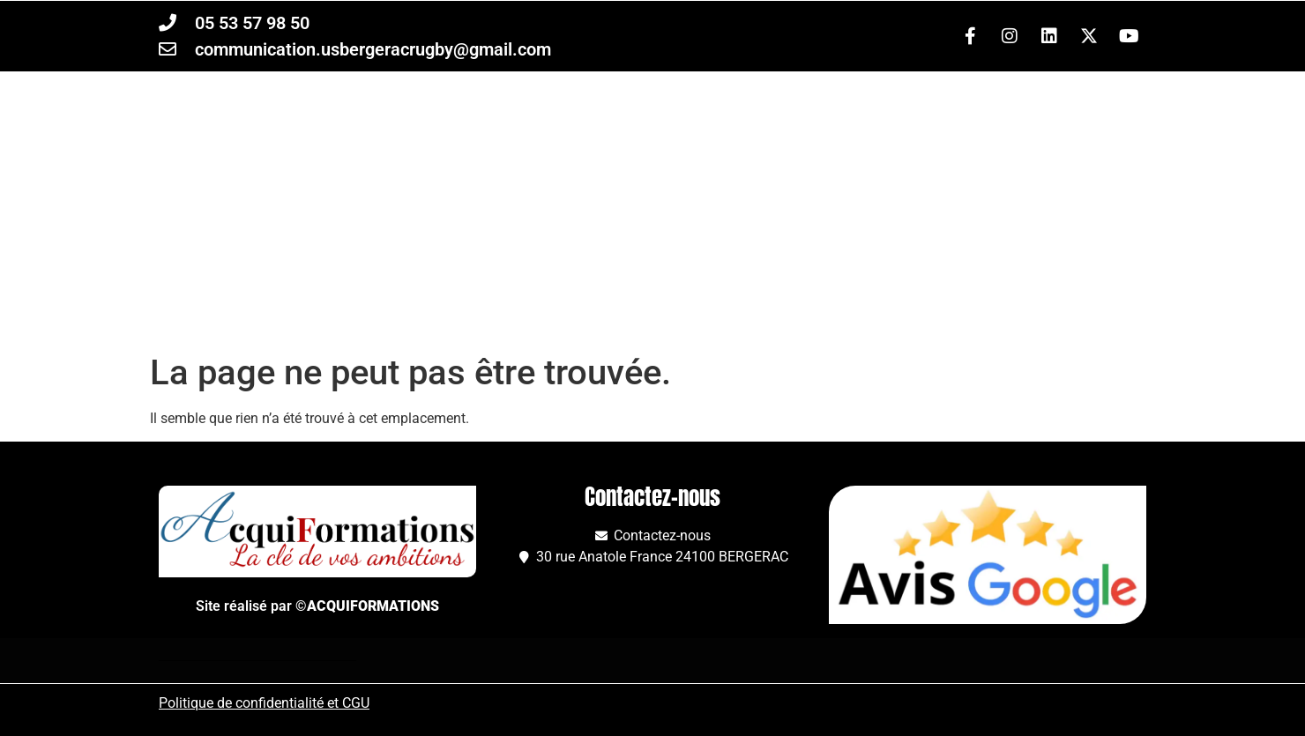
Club (728, 306)
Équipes (446, 306)
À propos (856, 306)
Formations (593, 306)
